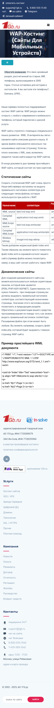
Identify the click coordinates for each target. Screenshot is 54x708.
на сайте (15, 11)
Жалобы (7, 588)
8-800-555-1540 (17, 642)
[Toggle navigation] (48, 25)
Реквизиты (9, 567)
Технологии (9, 517)
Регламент (9, 583)
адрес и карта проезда (15, 664)
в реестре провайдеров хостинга (21, 444)
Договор (8, 572)
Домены (7, 512)
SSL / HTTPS (10, 523)
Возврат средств (12, 599)
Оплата (7, 561)
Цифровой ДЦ (11, 507)
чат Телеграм (15, 638)
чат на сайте (15, 633)
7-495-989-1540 (17, 647)
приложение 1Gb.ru (37, 468)
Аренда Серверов (12, 501)
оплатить (13, 3)
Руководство (10, 593)
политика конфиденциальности (20, 449)
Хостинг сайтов (11, 491)
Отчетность (9, 577)
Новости (7, 556)
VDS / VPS (8, 496)
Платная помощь (12, 533)
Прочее (7, 528)
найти (35, 699)
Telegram (31, 11)
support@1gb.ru (12, 7)
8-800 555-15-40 (36, 7)
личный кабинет (12, 16)
